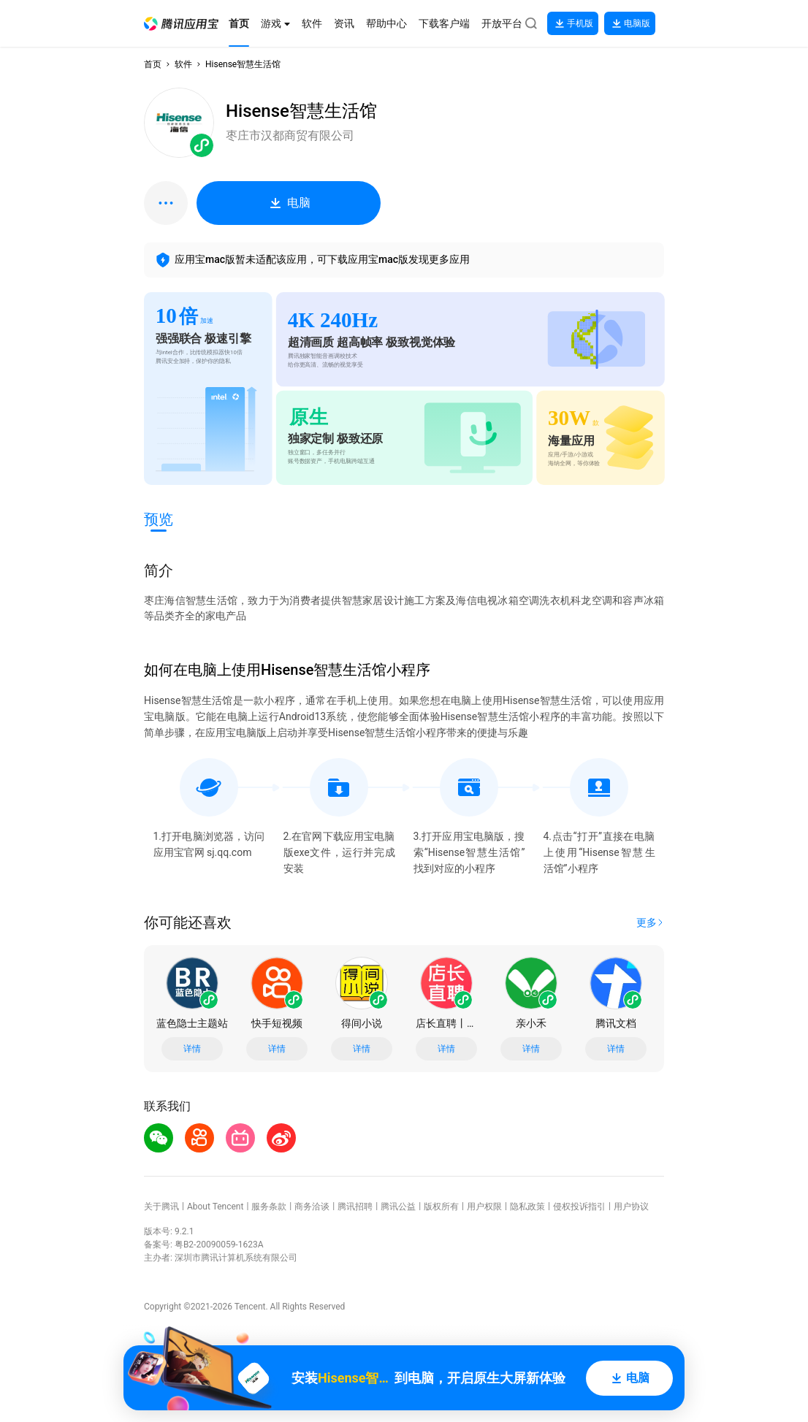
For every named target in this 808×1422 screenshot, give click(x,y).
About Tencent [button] (215, 1206)
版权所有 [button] (441, 1206)
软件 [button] (183, 64)
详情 (192, 1049)
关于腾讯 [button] (161, 1206)
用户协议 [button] (631, 1206)
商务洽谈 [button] (311, 1206)
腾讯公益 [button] (398, 1206)
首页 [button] (152, 64)
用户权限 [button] (484, 1206)
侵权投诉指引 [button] (579, 1206)
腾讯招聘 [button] (355, 1206)
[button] (181, 24)
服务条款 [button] (268, 1206)
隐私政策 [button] (527, 1206)
